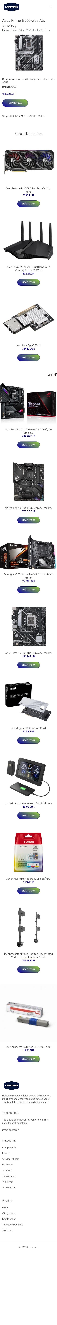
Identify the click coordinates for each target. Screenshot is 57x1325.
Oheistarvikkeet (10, 1158)
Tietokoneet (8, 1176)
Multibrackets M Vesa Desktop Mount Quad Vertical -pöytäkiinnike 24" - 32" (28, 955)
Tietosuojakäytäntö (12, 1224)
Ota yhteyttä (9, 1213)
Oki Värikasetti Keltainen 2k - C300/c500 (28, 1046)
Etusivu (6, 30)
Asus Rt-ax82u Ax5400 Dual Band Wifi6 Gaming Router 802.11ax (28, 268)
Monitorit (7, 1153)
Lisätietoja (15, 103)
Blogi (5, 1207)
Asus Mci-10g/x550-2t (28, 345)
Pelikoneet (7, 1164)
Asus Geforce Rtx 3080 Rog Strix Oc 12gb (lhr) (29, 190)
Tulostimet (7, 1181)
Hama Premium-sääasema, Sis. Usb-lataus (28, 803)
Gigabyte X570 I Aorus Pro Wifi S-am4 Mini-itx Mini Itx (29, 576)
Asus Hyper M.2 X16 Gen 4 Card (28, 728)
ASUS (5, 82)
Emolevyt (49, 79)
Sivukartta (7, 1230)
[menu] (51, 7)
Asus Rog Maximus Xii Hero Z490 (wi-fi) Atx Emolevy (28, 431)
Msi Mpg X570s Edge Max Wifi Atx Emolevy (28, 507)
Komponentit (36, 79)
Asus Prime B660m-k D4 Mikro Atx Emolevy (28, 652)
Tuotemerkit (22, 79)
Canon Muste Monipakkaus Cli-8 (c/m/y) (28, 878)
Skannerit (7, 1170)
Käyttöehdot (9, 1218)
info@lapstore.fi (10, 1129)
